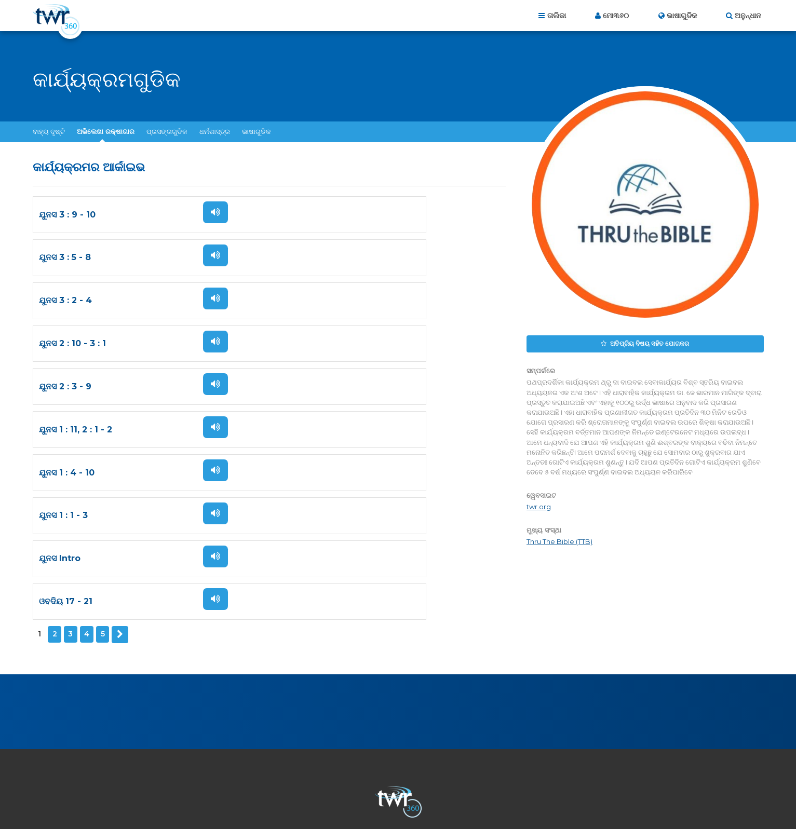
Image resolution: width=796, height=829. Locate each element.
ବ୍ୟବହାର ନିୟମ (491, 773)
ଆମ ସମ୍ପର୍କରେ (284, 773)
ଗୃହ (245, 773)
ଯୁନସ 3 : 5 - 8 (305, 215)
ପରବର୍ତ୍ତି (119, 419)
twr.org (539, 505)
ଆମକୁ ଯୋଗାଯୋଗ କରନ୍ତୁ (356, 773)
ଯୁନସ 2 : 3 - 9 (65, 301)
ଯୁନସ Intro (59, 387)
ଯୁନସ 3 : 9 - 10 (67, 215)
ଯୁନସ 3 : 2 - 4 (65, 258)
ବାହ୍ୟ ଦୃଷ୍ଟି (49, 131)
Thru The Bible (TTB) (559, 540)
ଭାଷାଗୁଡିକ (256, 131)
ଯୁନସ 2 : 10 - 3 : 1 (312, 258)
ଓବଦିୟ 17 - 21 (305, 387)
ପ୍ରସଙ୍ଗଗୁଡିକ (166, 131)
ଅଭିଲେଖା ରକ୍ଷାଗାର (105, 131)
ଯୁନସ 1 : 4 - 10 (67, 344)
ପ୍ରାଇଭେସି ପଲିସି (431, 773)
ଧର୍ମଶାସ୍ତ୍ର (214, 131)
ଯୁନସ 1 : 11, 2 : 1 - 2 (315, 301)
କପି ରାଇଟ (541, 773)
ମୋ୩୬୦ (616, 15)
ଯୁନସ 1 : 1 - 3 (303, 344)
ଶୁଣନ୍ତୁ (203, 212)
